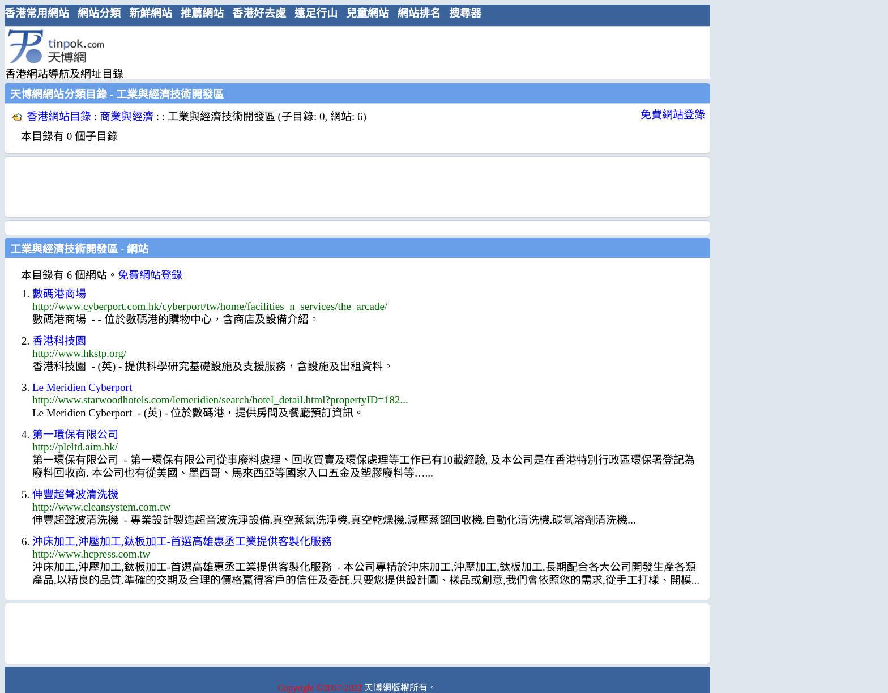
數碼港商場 (59, 294)
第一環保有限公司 (75, 434)
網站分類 (99, 13)
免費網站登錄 (673, 115)
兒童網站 (367, 13)
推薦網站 (202, 13)
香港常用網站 (37, 13)
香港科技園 (59, 341)
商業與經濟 (126, 116)
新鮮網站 (150, 13)
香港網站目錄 (59, 116)
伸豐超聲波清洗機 (75, 494)
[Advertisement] (353, 52)
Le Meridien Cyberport (82, 387)
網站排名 (419, 13)
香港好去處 (259, 13)
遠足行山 (316, 13)
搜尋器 (465, 13)
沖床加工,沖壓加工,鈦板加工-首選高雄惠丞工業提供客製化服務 (182, 541)
